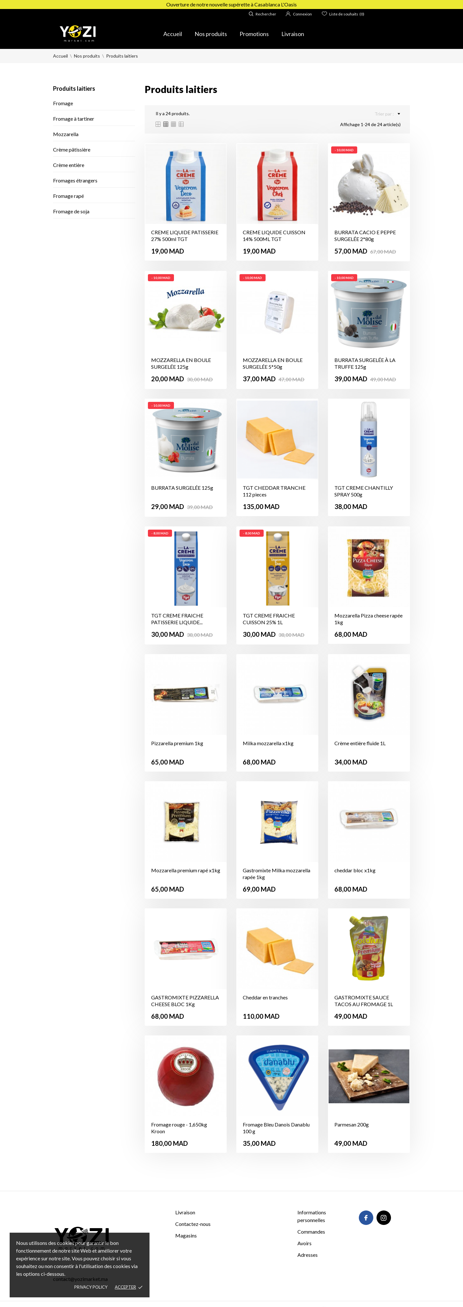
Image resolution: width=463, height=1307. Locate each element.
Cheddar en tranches (265, 997)
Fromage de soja (71, 211)
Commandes (311, 1231)
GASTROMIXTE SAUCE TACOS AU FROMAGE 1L (363, 1000)
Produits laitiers (74, 88)
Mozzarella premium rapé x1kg (185, 870)
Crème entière (68, 165)
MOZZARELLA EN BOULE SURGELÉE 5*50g (273, 363)
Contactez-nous (193, 1224)
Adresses (307, 1255)
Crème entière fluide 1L (360, 743)
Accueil (172, 33)
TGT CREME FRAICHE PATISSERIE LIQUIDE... (177, 618)
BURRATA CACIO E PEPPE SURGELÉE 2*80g (365, 235)
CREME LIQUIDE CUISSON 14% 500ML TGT (274, 235)
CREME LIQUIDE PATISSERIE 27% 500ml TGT (184, 235)
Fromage (63, 103)
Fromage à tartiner (73, 119)
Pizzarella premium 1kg (177, 743)
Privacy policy (90, 1287)
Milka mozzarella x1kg (268, 743)
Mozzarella (65, 134)
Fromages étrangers (75, 180)
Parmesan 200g (351, 1124)
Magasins (186, 1235)
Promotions (254, 33)
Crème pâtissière (71, 149)
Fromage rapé (68, 196)
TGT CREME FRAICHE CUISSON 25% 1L (269, 618)
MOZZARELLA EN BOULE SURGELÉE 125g (181, 363)
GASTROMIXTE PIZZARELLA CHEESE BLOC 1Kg (185, 1000)
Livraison (292, 33)
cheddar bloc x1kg (355, 870)
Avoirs (304, 1243)
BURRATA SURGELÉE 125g (182, 488)
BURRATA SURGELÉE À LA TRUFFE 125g (364, 363)
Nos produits (211, 33)
